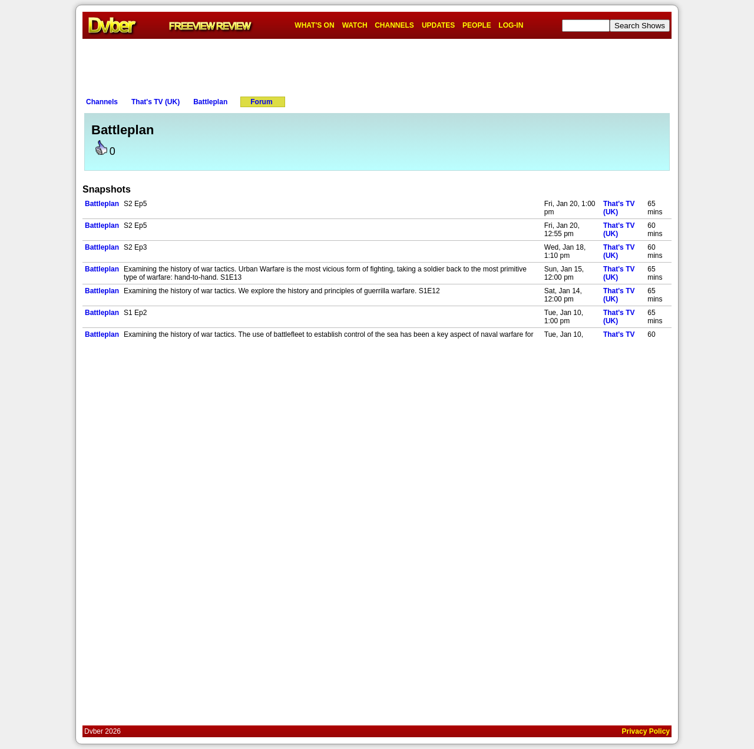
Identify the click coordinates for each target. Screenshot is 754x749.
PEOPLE (476, 25)
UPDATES (438, 25)
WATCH (355, 25)
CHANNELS (394, 25)
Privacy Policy (646, 731)
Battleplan (210, 102)
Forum (261, 102)
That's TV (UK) (155, 102)
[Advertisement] (377, 65)
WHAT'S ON (314, 25)
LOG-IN (510, 25)
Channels (102, 102)
